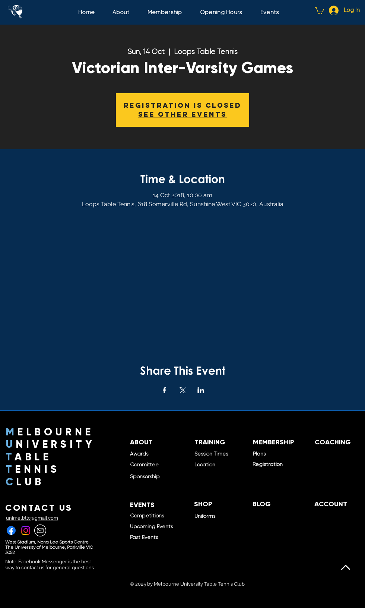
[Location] (204, 465)
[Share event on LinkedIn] (200, 390)
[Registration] (282, 464)
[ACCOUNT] (330, 504)
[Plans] (282, 454)
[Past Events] (147, 537)
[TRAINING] (209, 442)
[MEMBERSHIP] (273, 442)
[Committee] (160, 465)
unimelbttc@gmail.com (32, 518)
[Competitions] (155, 516)
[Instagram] (26, 530)
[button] (319, 10)
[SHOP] (203, 504)
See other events (182, 114)
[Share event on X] (182, 390)
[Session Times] (212, 454)
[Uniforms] (206, 516)
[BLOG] (262, 504)
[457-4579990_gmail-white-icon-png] (40, 530)
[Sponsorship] (147, 477)
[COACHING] (333, 442)
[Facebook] (11, 530)
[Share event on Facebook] (164, 390)
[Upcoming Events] (155, 526)
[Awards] (140, 454)
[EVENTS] (142, 505)
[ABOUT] (141, 442)
